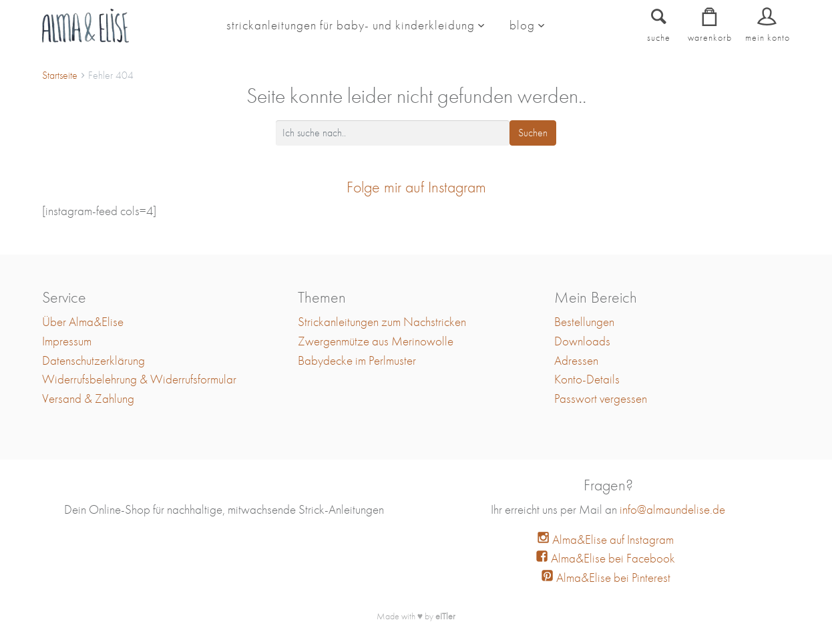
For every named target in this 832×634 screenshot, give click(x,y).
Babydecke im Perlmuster (357, 360)
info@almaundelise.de (672, 509)
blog (522, 25)
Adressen (576, 360)
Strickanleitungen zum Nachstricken (382, 321)
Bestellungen (584, 321)
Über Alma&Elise (83, 321)
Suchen (533, 133)
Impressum (66, 341)
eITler (445, 616)
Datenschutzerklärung (93, 360)
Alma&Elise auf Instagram (605, 539)
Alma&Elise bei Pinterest (605, 577)
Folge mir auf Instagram (416, 186)
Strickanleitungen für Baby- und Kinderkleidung (350, 25)
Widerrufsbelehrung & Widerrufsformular (139, 379)
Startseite (59, 75)
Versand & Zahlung (88, 398)
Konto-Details (587, 379)
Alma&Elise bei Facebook (605, 558)
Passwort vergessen (600, 398)
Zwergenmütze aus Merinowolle (375, 341)
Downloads (582, 341)
